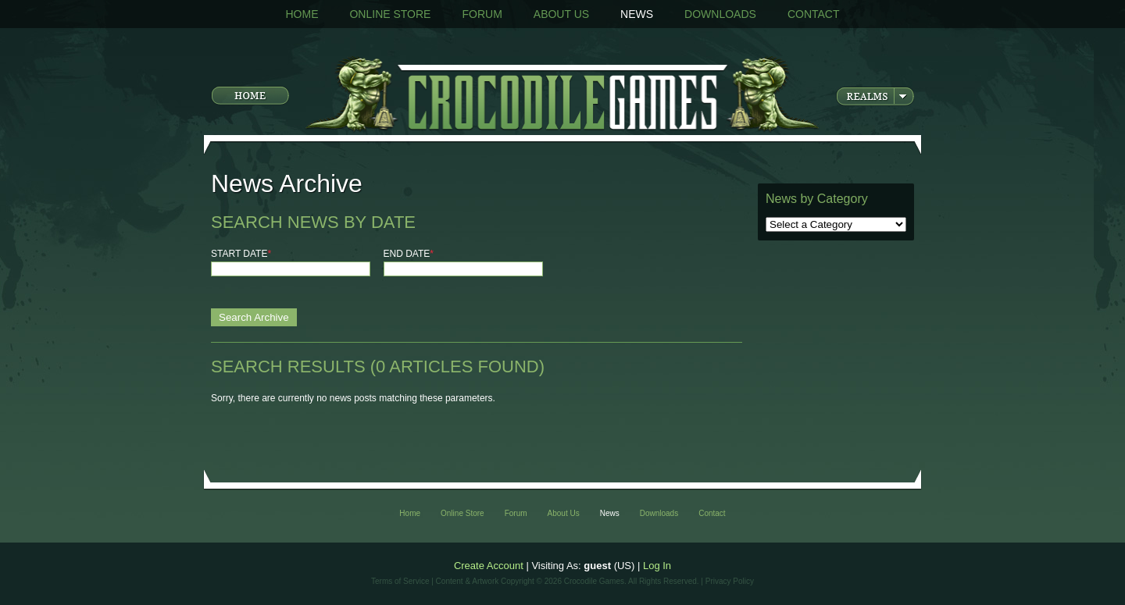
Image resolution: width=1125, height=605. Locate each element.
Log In (657, 565)
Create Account (488, 565)
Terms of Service (400, 581)
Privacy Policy (729, 581)
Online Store (389, 14)
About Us (561, 14)
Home (301, 14)
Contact (814, 14)
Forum (482, 14)
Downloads (720, 14)
